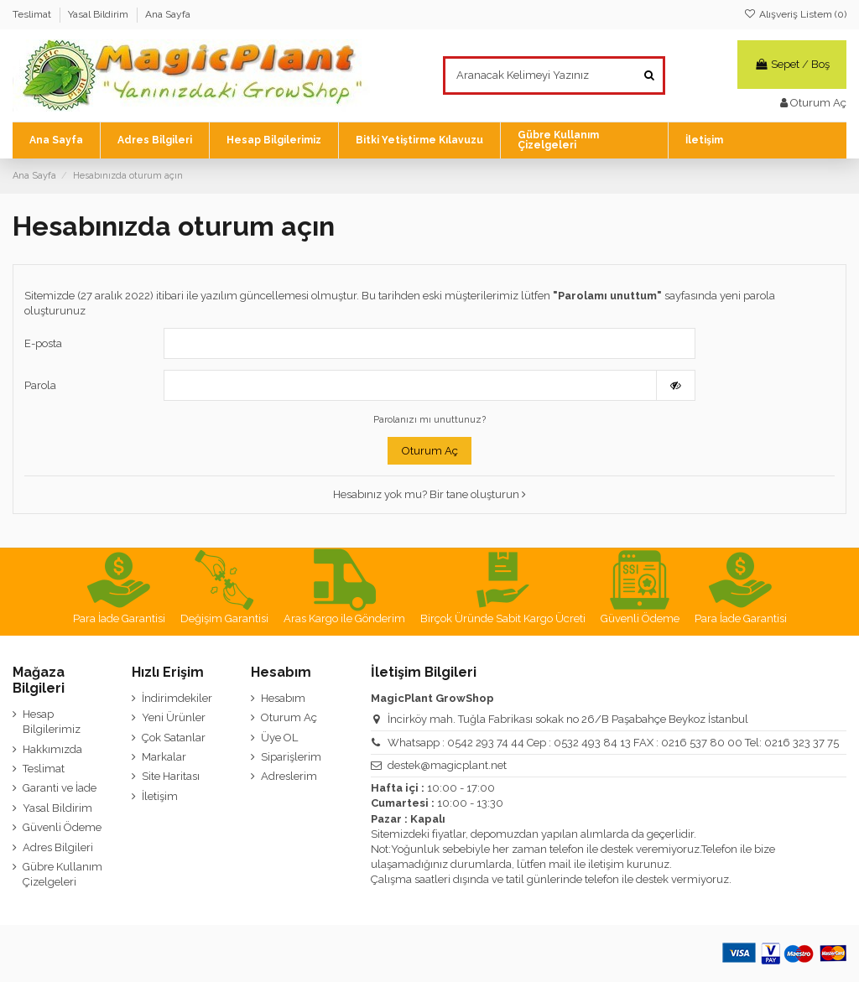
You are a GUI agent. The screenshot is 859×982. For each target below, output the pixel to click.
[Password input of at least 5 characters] (410, 385)
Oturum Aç (430, 450)
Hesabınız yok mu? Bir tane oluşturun (429, 494)
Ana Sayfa (167, 14)
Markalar (164, 757)
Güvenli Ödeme (62, 827)
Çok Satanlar (174, 737)
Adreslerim (289, 776)
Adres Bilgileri (58, 847)
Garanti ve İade (59, 788)
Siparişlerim (291, 757)
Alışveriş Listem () (795, 14)
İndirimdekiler (177, 698)
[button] (419, 140)
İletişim (160, 796)
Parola (40, 385)
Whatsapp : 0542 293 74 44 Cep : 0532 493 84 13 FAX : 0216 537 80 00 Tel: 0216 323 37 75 (613, 742)
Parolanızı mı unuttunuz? (429, 419)
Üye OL (279, 737)
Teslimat (33, 14)
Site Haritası (171, 776)
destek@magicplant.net (447, 765)
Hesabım (283, 698)
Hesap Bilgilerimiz (52, 721)
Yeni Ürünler (174, 717)
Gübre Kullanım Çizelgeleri (62, 874)
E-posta (43, 343)
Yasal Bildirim (99, 14)
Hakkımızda (52, 749)
